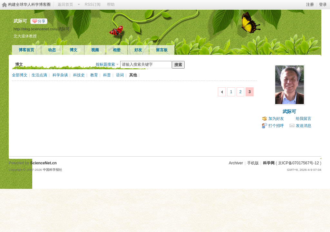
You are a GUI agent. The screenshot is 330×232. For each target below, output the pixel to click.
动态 (52, 50)
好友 (138, 50)
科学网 (269, 163)
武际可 (289, 111)
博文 (73, 50)
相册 (117, 50)
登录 (323, 4)
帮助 (111, 4)
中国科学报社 (52, 169)
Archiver (236, 163)
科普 (107, 75)
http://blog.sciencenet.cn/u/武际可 (42, 29)
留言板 (162, 50)
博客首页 (26, 50)
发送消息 (303, 125)
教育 (94, 75)
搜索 (178, 65)
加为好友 (276, 118)
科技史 (79, 75)
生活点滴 (39, 75)
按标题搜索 (105, 64)
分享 (41, 21)
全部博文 (19, 75)
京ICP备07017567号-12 (298, 163)
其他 (133, 75)
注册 (310, 4)
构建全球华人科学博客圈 (29, 4)
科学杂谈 (60, 75)
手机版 (253, 163)
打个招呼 (276, 125)
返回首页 (65, 4)
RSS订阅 (93, 4)
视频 (95, 50)
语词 (120, 75)
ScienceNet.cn (43, 163)
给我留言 (303, 118)
